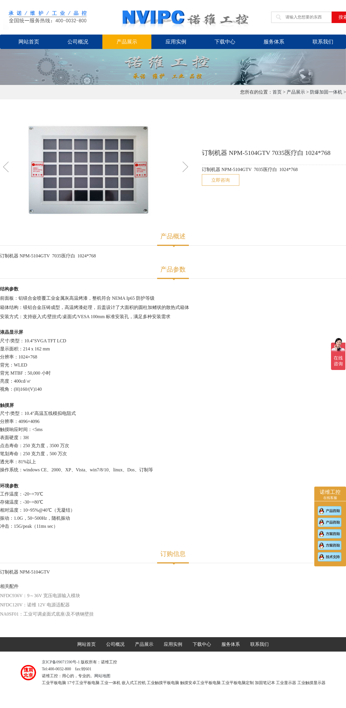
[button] (7, 168)
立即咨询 (220, 180)
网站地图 (102, 676)
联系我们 (259, 644)
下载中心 (225, 42)
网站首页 (28, 42)
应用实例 (176, 42)
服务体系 (274, 42)
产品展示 (126, 42)
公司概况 (77, 42)
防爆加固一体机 (326, 92)
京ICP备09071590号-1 (61, 662)
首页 (277, 92)
